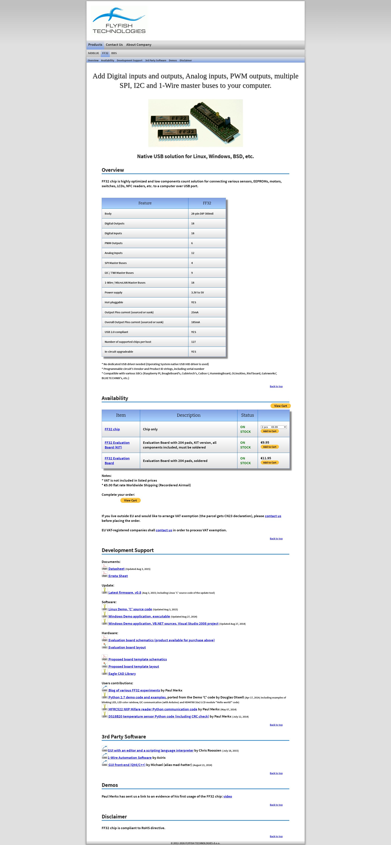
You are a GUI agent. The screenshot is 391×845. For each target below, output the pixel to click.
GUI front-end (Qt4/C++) (123, 764)
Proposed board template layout (130, 666)
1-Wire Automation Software (127, 757)
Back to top (276, 386)
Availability (107, 60)
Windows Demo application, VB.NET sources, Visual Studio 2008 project (160, 623)
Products (95, 44)
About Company (138, 44)
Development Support (129, 60)
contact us (273, 516)
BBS (114, 53)
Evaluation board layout (124, 647)
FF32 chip (112, 429)
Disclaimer (186, 60)
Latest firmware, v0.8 (121, 592)
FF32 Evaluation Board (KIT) (117, 444)
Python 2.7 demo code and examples (134, 697)
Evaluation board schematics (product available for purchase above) (158, 640)
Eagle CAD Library (119, 673)
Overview (93, 60)
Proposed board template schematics (134, 659)
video (227, 796)
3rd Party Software (155, 60)
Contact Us (114, 44)
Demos (173, 60)
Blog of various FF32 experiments (131, 690)
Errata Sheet (115, 575)
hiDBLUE (93, 53)
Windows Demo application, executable (136, 616)
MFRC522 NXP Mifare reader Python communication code (149, 709)
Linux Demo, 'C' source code (127, 609)
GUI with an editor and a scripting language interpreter (148, 750)
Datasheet (113, 568)
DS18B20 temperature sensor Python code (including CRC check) (155, 716)
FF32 (105, 53)
